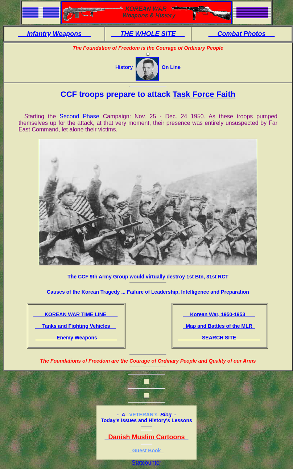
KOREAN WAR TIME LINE (75, 314)
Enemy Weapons (76, 337)
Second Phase (79, 116)
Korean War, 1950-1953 (219, 314)
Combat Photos (242, 33)
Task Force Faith (204, 94)
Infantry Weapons (54, 33)
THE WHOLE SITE (148, 33)
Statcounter (146, 463)
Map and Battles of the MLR (219, 326)
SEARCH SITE (219, 337)
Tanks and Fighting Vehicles (75, 326)
